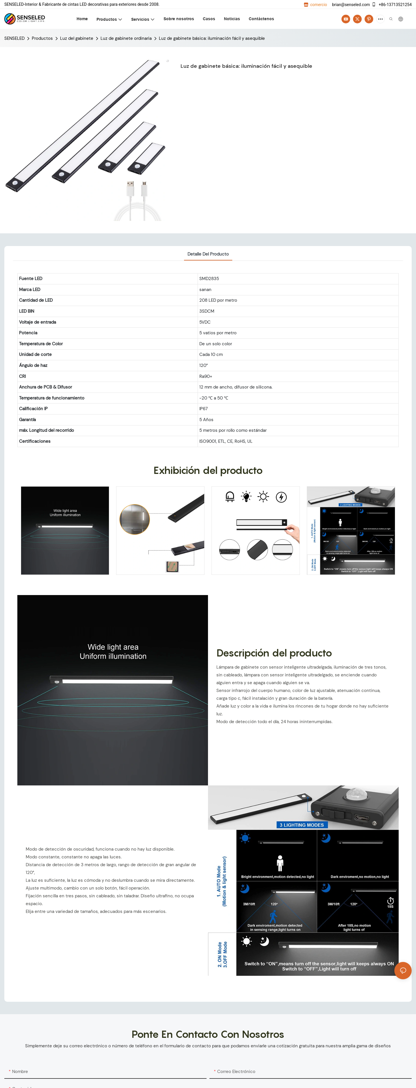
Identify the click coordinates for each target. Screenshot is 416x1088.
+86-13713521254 (392, 4)
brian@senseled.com (350, 4)
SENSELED (14, 38)
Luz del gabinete (76, 38)
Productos (42, 38)
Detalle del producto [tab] (208, 254)
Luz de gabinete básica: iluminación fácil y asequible (212, 38)
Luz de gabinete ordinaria (126, 38)
